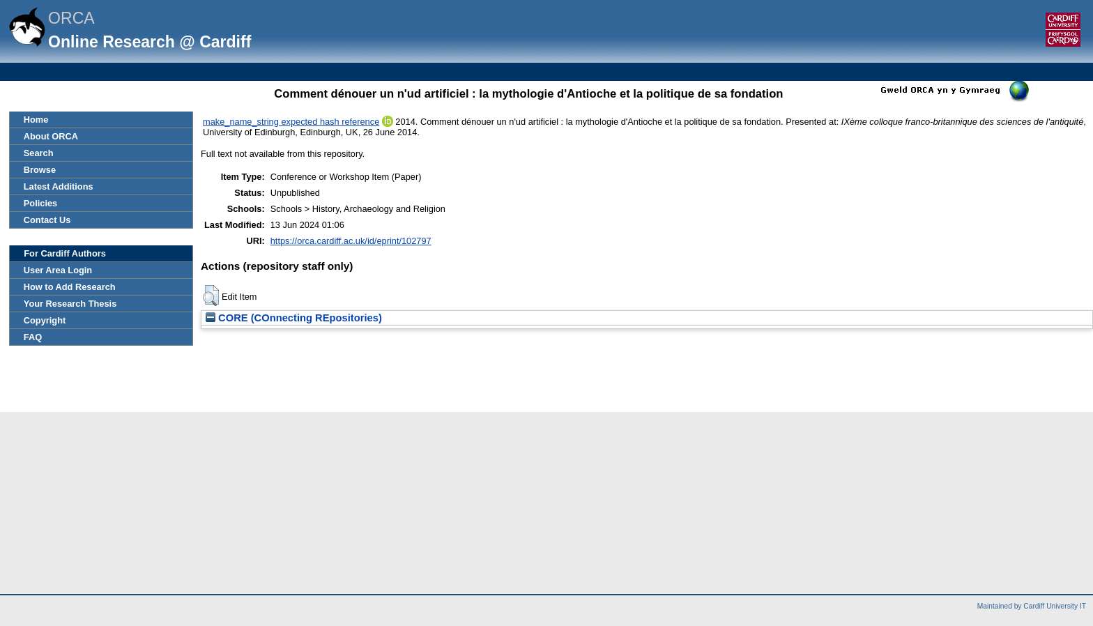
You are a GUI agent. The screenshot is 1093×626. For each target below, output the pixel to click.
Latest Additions (58, 186)
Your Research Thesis (70, 303)
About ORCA (51, 136)
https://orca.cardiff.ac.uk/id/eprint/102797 (350, 241)
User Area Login (58, 270)
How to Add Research (70, 287)
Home (36, 119)
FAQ (33, 337)
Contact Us (47, 220)
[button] (211, 295)
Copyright (45, 320)
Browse (40, 170)
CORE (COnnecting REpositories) (294, 317)
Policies (40, 203)
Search (39, 153)
